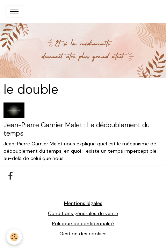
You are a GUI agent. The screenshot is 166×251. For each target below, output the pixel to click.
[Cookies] (14, 237)
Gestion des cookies (83, 233)
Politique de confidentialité (83, 223)
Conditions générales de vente (83, 213)
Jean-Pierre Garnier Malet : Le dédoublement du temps (76, 129)
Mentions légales (83, 203)
